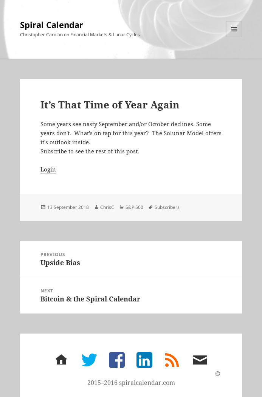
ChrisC (107, 207)
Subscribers (167, 207)
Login (48, 169)
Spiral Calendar (51, 24)
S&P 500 (134, 207)
